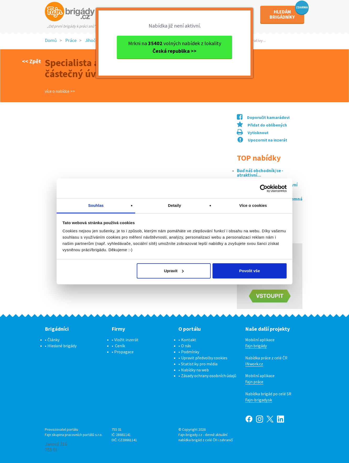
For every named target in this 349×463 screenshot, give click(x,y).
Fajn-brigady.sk (258, 399)
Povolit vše (249, 271)
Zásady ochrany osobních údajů (208, 375)
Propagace (124, 351)
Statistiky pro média (199, 363)
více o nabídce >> (60, 91)
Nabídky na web (195, 369)
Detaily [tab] (174, 205)
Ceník (120, 345)
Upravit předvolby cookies (204, 357)
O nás (186, 345)
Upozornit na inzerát (262, 140)
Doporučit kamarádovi (263, 117)
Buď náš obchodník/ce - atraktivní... (260, 173)
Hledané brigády (62, 345)
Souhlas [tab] (95, 205)
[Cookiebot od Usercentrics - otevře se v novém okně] (264, 188)
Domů (51, 40)
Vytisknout (253, 132)
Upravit (174, 271)
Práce (71, 40)
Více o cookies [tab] (253, 205)
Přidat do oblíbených (262, 125)
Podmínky (190, 351)
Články (53, 339)
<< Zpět (31, 61)
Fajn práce (254, 381)
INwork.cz (254, 363)
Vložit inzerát (126, 339)
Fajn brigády (256, 345)
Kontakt (188, 339)
